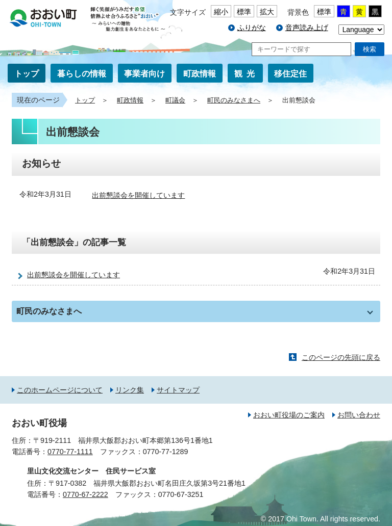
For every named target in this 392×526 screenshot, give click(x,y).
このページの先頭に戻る (341, 357)
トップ (26, 73)
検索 (369, 49)
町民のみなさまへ (233, 100)
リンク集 (129, 390)
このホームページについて (60, 390)
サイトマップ (178, 390)
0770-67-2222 (85, 494)
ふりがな (251, 27)
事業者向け (144, 73)
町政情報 (199, 73)
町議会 (175, 100)
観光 (246, 73)
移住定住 (290, 73)
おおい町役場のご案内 (289, 415)
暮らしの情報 (81, 73)
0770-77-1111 (70, 452)
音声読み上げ (306, 27)
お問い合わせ (358, 415)
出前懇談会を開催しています (138, 195)
